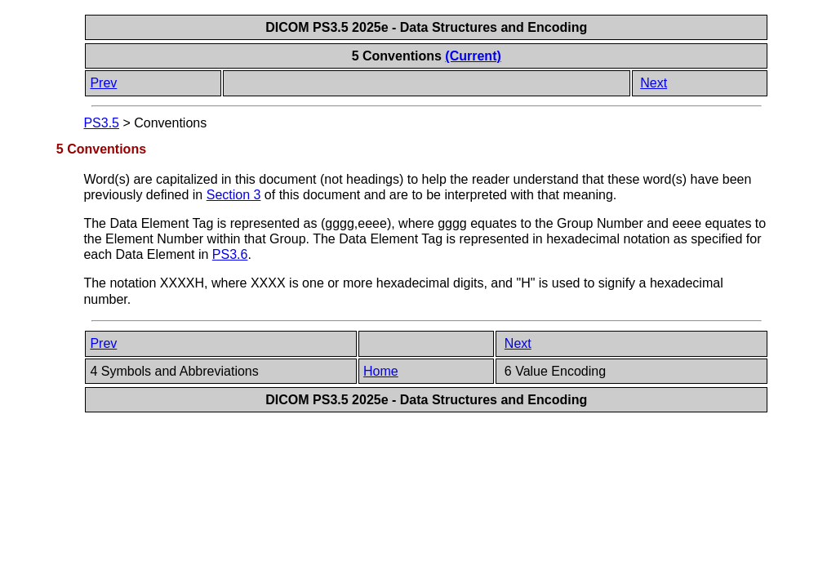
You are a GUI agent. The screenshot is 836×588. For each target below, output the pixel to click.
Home (380, 371)
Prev (103, 83)
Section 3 (234, 195)
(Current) (472, 56)
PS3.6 (230, 254)
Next (653, 83)
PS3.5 (101, 123)
